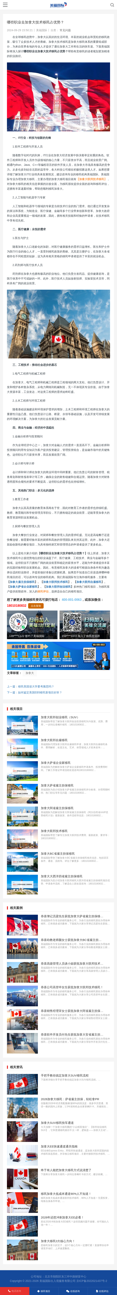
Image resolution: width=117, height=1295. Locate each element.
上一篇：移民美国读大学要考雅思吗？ (30, 686)
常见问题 (65, 30)
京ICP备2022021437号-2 (91, 1280)
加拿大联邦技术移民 (55, 581)
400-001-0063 (72, 599)
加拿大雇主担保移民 (22, 581)
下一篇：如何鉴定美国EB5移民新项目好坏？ (34, 692)
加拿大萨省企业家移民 (23, 586)
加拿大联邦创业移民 (58, 586)
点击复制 (36, 605)
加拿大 (30, 673)
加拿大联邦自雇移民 (88, 581)
